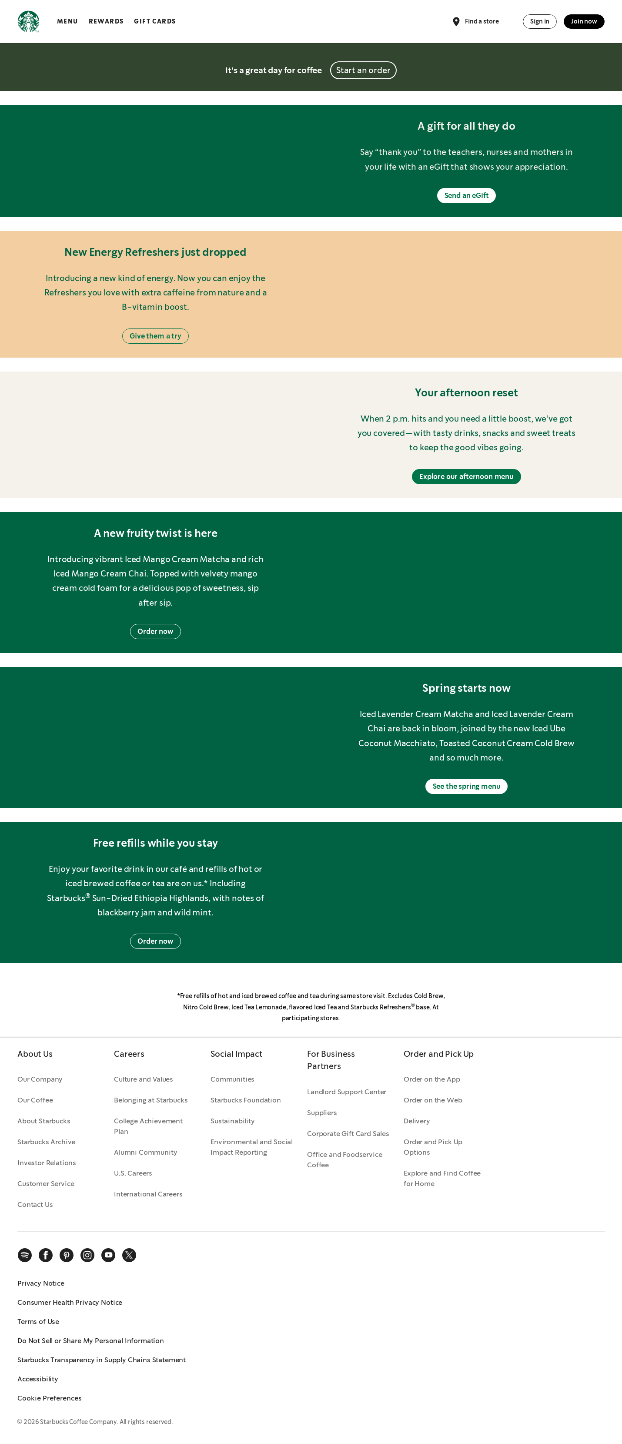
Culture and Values (143, 1079)
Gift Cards (155, 21)
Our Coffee (35, 1100)
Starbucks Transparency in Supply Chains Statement (101, 1359)
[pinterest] (66, 1255)
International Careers (148, 1194)
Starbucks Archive (46, 1141)
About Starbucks (43, 1121)
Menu (67, 21)
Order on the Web (433, 1100)
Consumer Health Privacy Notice (69, 1302)
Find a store (474, 22)
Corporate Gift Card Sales (348, 1133)
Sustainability (233, 1121)
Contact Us (35, 1204)
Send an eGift (467, 195)
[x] (129, 1255)
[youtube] (108, 1255)
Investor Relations (46, 1162)
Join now (584, 21)
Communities (232, 1079)
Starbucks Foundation (246, 1100)
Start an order (363, 70)
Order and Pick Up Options (433, 1147)
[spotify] (24, 1255)
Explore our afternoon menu (466, 476)
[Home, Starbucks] (28, 23)
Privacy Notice (40, 1283)
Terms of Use (38, 1321)
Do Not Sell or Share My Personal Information (90, 1340)
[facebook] (45, 1255)
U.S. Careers (133, 1173)
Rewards (106, 21)
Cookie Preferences (49, 1398)
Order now (155, 631)
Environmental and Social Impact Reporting (252, 1147)
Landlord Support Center (346, 1091)
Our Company (40, 1079)
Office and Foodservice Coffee (344, 1159)
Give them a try (155, 336)
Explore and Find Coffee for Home (442, 1178)
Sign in (539, 21)
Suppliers (322, 1112)
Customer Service (45, 1183)
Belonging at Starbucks (150, 1100)
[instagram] (87, 1255)
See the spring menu (467, 786)
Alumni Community (145, 1152)
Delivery (417, 1121)
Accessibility (37, 1379)
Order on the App (432, 1079)
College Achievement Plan (148, 1126)
